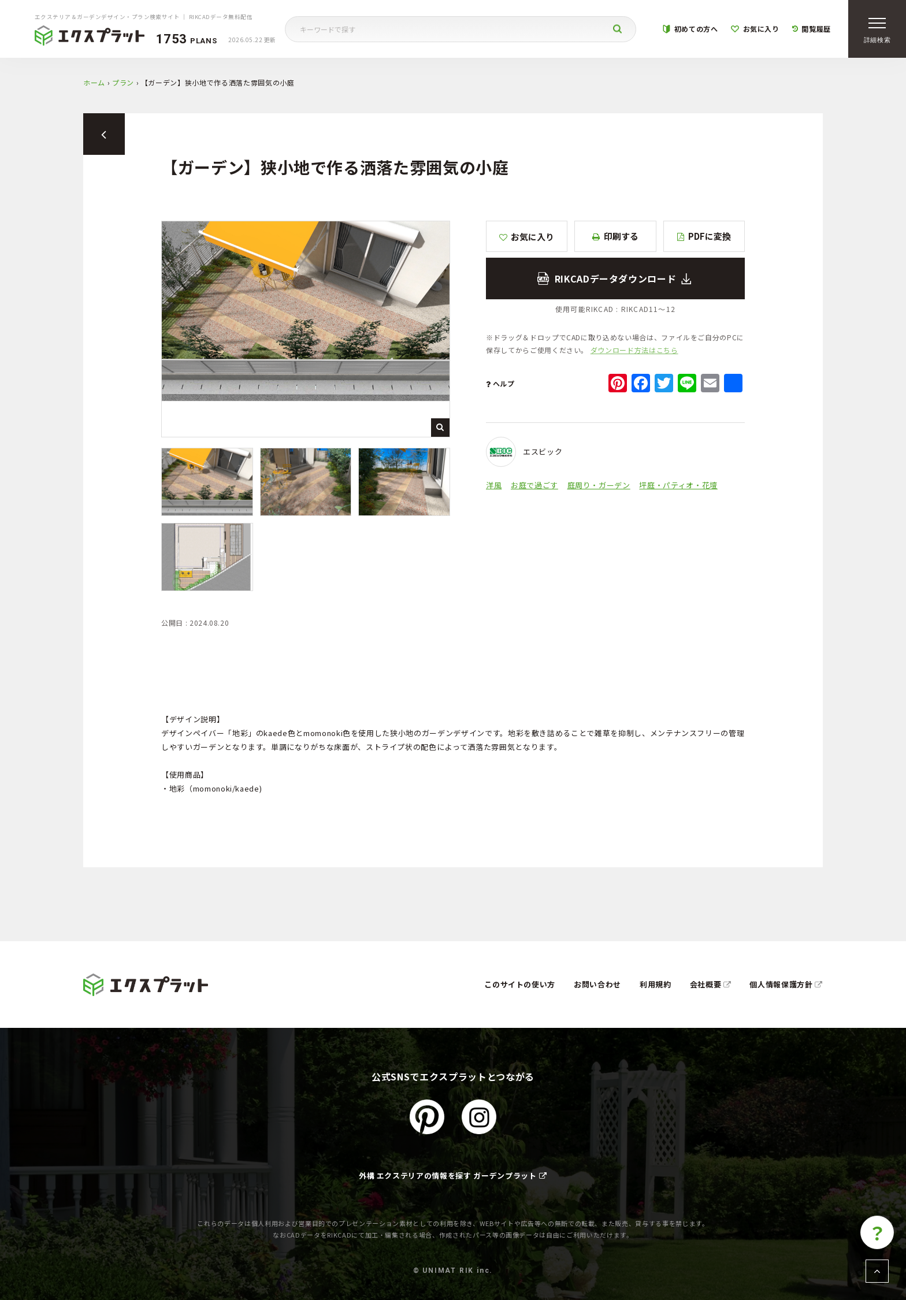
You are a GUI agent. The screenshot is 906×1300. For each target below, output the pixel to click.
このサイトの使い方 (519, 984)
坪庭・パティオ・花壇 (678, 485)
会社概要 (711, 984)
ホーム (94, 82)
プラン (123, 82)
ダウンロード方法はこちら (634, 350)
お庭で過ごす (534, 485)
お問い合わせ (597, 984)
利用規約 (655, 984)
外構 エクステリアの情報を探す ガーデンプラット (453, 1175)
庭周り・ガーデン (598, 485)
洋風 (494, 485)
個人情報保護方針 (786, 984)
